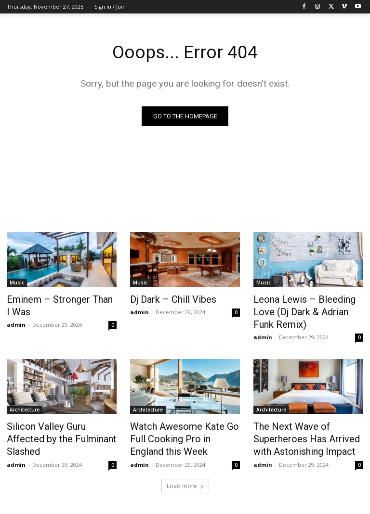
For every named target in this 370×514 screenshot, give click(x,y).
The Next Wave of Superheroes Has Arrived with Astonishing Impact (306, 420)
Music (17, 283)
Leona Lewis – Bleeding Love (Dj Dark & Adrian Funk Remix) (307, 304)
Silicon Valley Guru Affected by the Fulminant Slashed (57, 415)
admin (16, 321)
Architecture (25, 394)
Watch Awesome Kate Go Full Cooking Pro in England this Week (183, 420)
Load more (185, 464)
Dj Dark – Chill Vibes (166, 299)
